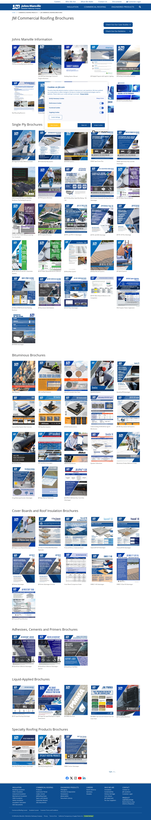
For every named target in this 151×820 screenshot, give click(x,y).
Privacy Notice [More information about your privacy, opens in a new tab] (84, 94)
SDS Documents (17, 805)
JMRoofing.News (41, 796)
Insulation (72, 7)
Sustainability (108, 792)
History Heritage (109, 794)
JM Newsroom (108, 798)
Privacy (46, 816)
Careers (57, 1)
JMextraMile (64, 796)
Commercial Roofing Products (28, 12)
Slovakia (89, 794)
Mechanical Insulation (19, 796)
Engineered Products (123, 7)
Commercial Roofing (95, 7)
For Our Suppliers (110, 800)
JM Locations (126, 792)
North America (91, 790)
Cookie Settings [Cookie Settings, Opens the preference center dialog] (55, 117)
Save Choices (54, 125)
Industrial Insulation (19, 794)
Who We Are (70, 1)
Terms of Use (53, 816)
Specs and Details (42, 798)
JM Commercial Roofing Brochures (51, 12)
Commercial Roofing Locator (19, 810)
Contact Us (102, 1)
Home (14, 12)
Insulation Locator (34, 810)
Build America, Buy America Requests (128, 803)
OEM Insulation (17, 798)
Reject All (84, 125)
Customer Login (134, 1)
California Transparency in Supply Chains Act (71, 816)
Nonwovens (64, 794)
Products (39, 790)
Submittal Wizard (41, 800)
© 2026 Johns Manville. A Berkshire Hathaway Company (27, 816)
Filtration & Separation (68, 792)
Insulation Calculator (19, 802)
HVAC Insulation (17, 792)
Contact (125, 787)
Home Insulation (17, 800)
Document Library (66, 798)
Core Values (108, 796)
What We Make (87, 1)
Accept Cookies (98, 125)
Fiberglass (64, 790)
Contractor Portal (41, 792)
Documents (117, 1)
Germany (89, 792)
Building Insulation (18, 790)
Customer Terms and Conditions (49, 810)
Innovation (107, 790)
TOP (110, 772)
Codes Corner (40, 794)
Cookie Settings (89, 816)
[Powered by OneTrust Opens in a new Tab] (99, 131)
